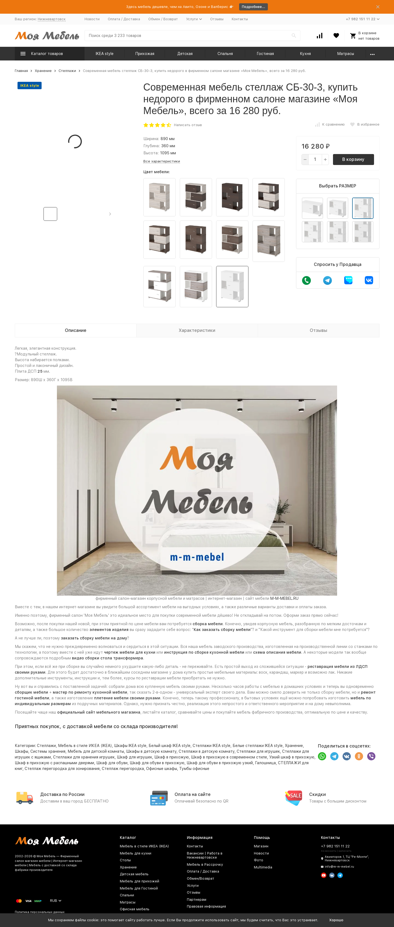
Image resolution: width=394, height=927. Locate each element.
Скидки (317, 794)
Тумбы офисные (194, 768)
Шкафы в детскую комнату (151, 751)
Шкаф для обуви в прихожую (157, 763)
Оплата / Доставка (124, 19)
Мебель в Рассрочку (205, 864)
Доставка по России (62, 794)
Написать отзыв (188, 125)
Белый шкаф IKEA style (169, 745)
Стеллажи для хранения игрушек (84, 757)
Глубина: (151, 146)
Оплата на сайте (193, 794)
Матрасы (345, 53)
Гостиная (265, 53)
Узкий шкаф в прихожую (291, 757)
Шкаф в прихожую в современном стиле (229, 757)
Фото (258, 860)
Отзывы (217, 19)
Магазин (261, 846)
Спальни (127, 895)
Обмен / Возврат (163, 19)
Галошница (265, 763)
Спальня (225, 53)
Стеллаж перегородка (123, 768)
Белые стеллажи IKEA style (258, 745)
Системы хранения (47, 751)
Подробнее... (253, 7)
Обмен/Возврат (200, 878)
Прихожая (144, 53)
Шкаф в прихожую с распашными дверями (54, 763)
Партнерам (196, 899)
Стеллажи (67, 71)
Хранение (43, 71)
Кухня (305, 53)
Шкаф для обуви (112, 763)
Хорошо (336, 920)
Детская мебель (134, 874)
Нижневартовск (52, 19)
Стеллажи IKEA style (211, 745)
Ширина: (151, 139)
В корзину (353, 159)
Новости (92, 19)
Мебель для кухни (135, 853)
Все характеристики (161, 161)
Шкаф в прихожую (171, 757)
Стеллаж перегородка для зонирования (62, 768)
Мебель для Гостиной (139, 888)
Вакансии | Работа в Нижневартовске (204, 855)
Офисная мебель (134, 909)
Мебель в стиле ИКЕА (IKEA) (85, 745)
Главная (21, 71)
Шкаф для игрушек (134, 757)
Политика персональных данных (40, 912)
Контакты (240, 19)
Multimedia (263, 867)
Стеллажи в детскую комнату (206, 751)
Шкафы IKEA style (130, 745)
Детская (185, 53)
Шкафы (21, 751)
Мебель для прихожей (139, 881)
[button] (110, 214)
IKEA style (105, 53)
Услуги (193, 885)
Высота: (151, 153)
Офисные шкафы (161, 768)
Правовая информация (206, 906)
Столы (125, 860)
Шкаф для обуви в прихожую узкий (220, 763)
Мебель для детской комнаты (96, 751)
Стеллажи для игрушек (258, 751)
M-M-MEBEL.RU (284, 598)
